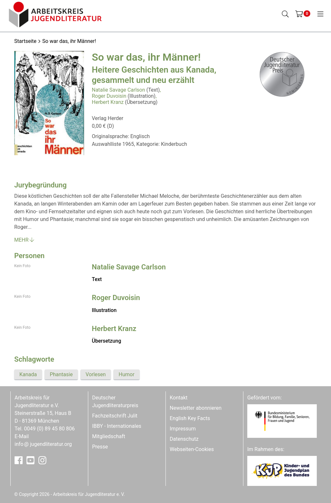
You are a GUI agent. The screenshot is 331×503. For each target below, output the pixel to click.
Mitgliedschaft (108, 436)
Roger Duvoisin (109, 96)
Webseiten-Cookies (192, 449)
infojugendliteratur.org (43, 444)
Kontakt (178, 398)
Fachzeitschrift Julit (114, 416)
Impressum (183, 429)
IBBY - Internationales (116, 426)
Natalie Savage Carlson (118, 90)
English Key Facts (190, 418)
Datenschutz (184, 439)
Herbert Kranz (107, 102)
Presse (100, 447)
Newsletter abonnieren (195, 408)
